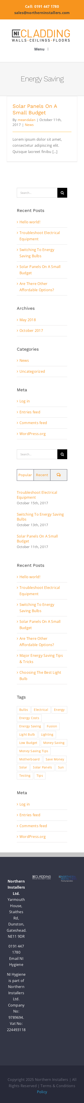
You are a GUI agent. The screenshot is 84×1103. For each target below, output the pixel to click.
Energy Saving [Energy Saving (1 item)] (30, 726)
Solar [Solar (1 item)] (23, 767)
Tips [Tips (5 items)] (40, 775)
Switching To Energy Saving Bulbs (40, 517)
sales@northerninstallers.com (42, 12)
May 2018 (27, 319)
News (29, 124)
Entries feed (29, 412)
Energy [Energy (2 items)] (59, 709)
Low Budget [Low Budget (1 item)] (28, 743)
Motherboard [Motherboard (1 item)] (29, 759)
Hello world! (29, 222)
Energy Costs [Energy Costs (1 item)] (29, 718)
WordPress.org (32, 433)
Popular (25, 475)
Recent (42, 475)
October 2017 (31, 330)
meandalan (26, 119)
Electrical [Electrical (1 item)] (41, 709)
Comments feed (33, 422)
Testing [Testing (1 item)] (25, 775)
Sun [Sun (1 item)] (61, 767)
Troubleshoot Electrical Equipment (37, 495)
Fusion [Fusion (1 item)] (52, 726)
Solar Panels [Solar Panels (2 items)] (42, 767)
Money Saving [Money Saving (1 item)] (54, 743)
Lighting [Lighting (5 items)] (47, 734)
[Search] (62, 193)
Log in (24, 401)
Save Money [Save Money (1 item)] (55, 759)
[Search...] (37, 193)
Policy (42, 1091)
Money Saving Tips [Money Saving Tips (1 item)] (33, 751)
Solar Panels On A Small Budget (37, 539)
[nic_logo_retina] (42, 29)
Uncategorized (32, 371)
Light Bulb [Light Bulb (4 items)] (27, 734)
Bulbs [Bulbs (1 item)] (23, 709)
